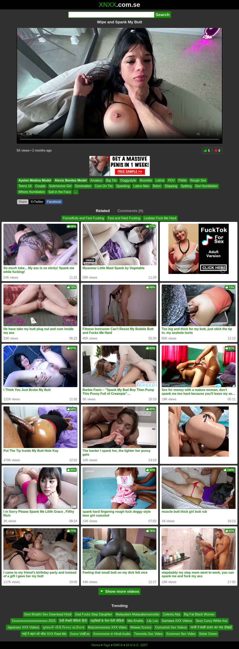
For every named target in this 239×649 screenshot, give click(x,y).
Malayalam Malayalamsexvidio (137, 614)
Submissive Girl (60, 186)
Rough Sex (198, 180)
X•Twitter (37, 201)
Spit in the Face (59, 192)
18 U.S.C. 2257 (137, 645)
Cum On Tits (104, 186)
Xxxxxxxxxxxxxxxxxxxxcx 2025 (34, 620)
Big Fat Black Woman (199, 614)
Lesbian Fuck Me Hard (160, 218)
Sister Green (208, 634)
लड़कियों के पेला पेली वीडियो (107, 620)
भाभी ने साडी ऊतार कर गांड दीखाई (211, 627)
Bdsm (157, 186)
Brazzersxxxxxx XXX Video (107, 627)
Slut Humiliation (206, 186)
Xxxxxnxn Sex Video (181, 634)
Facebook (54, 201)
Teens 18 (25, 186)
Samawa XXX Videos (177, 620)
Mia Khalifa (135, 620)
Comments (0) (130, 211)
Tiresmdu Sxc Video (148, 634)
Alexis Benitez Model (71, 180)
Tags (106, 645)
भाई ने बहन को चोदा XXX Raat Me (44, 634)
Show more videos (119, 591)
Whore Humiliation (31, 192)
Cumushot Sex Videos (171, 627)
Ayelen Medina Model (34, 180)
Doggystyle (128, 180)
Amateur (96, 180)
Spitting (186, 186)
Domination (83, 186)
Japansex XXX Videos (23, 627)
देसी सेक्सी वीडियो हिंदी (73, 620)
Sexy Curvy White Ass (211, 620)
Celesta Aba (171, 614)
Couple (40, 186)
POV (171, 180)
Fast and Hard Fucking (124, 218)
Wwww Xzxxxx (140, 627)
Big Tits (111, 180)
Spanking (123, 186)
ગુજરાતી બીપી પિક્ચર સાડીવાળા (63, 627)
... (75, 192)
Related (103, 211)
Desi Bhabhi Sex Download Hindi (48, 614)
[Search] (111, 14)
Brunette (146, 180)
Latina (159, 180)
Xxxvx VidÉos (80, 634)
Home (95, 645)
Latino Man (141, 186)
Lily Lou (152, 620)
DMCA (118, 645)
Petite (182, 180)
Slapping (171, 186)
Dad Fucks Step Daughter (93, 614)
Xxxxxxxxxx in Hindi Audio (111, 634)
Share (22, 201)
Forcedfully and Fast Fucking (83, 218)
